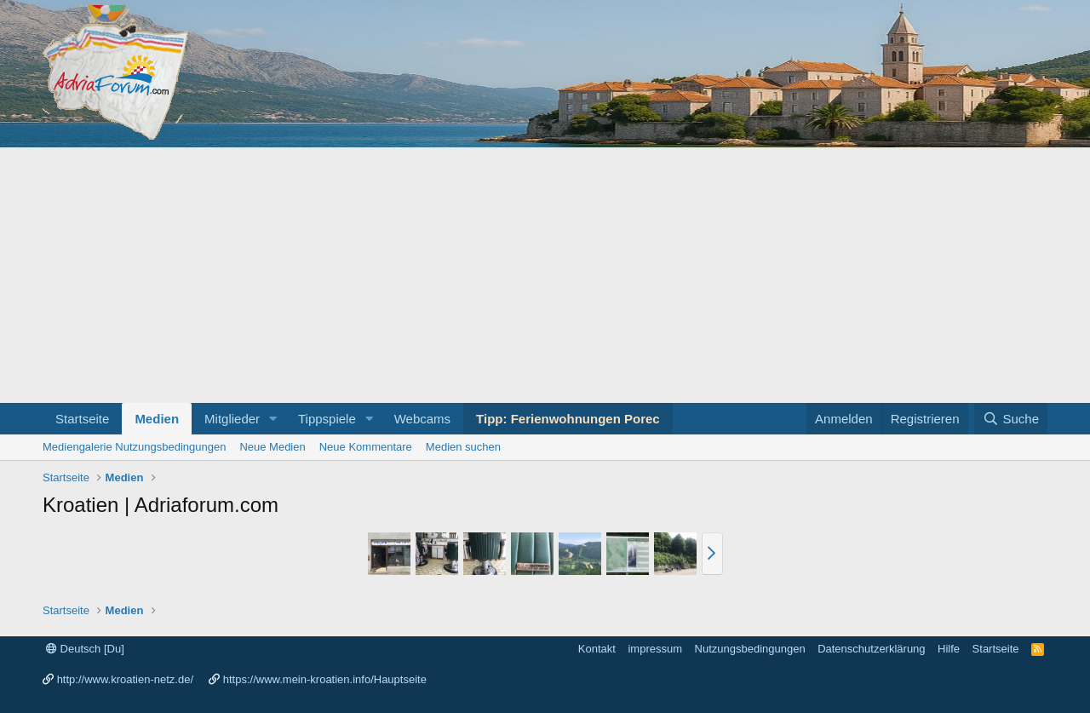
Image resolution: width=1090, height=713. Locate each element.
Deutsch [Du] (85, 648)
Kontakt (597, 648)
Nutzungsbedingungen (750, 648)
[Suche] (1010, 418)
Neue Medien (272, 446)
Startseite (82, 418)
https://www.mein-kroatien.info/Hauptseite (325, 679)
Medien (157, 418)
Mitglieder (232, 418)
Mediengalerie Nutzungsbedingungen (134, 446)
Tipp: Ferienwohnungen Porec (568, 418)
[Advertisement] (545, 275)
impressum (655, 648)
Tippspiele (327, 418)
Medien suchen (463, 446)
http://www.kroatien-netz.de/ (125, 679)
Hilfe (949, 648)
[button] (273, 418)
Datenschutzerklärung (871, 648)
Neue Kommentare (365, 446)
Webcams (422, 418)
